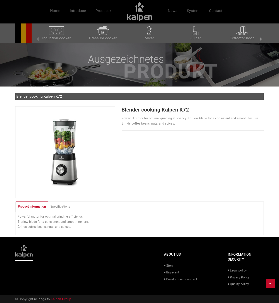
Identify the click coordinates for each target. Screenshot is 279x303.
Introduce (78, 10)
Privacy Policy (240, 277)
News (172, 10)
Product (103, 10)
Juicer (196, 33)
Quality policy (239, 284)
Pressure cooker (103, 33)
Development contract (181, 279)
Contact (215, 10)
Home (55, 10)
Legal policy (238, 270)
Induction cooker (56, 33)
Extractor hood (242, 33)
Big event (172, 272)
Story (170, 265)
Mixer (149, 33)
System (193, 10)
